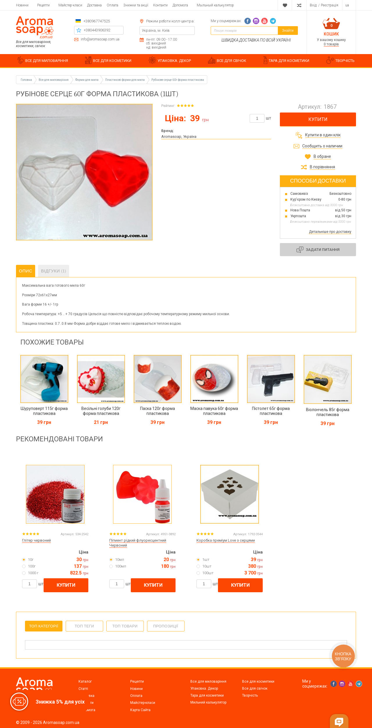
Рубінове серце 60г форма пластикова (177, 79)
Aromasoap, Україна (178, 136)
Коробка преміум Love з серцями (225, 540)
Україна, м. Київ (156, 30)
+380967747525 (96, 21)
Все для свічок (254, 688)
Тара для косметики (207, 695)
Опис (25, 271)
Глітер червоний (36, 540)
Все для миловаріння (208, 681)
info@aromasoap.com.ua (100, 39)
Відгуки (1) (53, 271)
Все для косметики (258, 681)
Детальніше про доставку (330, 232)
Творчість (250, 695)
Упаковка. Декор (204, 688)
